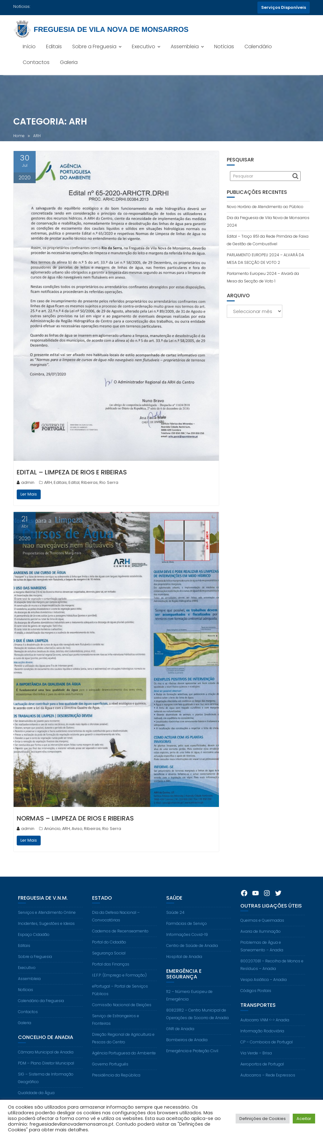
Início (29, 46)
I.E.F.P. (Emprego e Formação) (119, 982)
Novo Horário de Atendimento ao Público (265, 206)
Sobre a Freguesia (94, 46)
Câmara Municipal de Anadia (45, 1058)
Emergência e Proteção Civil (192, 1057)
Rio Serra (108, 482)
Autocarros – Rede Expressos (267, 1081)
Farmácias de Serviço (186, 930)
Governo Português (110, 1071)
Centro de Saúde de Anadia (192, 952)
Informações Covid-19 (187, 941)
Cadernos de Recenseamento (120, 938)
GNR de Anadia (180, 1035)
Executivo (143, 46)
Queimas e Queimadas (262, 927)
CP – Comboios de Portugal (266, 1048)
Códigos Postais (255, 997)
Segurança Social (109, 960)
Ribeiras (89, 482)
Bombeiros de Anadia (187, 1046)
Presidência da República (116, 1082)
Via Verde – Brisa (256, 1059)
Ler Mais (29, 494)
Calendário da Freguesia (41, 1007)
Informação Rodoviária (262, 1037)
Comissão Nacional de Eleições (121, 1011)
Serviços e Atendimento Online (47, 919)
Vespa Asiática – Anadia (263, 986)
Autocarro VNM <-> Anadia (264, 1026)
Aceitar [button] (304, 1119)
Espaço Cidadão (34, 941)
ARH (48, 482)
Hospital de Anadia (184, 963)
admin (25, 482)
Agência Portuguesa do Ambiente (124, 1060)
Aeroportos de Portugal (262, 1070)
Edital (73, 482)
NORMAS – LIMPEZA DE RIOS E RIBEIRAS (75, 818)
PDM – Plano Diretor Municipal (46, 1069)
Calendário (258, 46)
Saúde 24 (175, 919)
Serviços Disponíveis (283, 7)
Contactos (36, 62)
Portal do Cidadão (109, 949)
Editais (54, 46)
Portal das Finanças (110, 971)
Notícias (224, 46)
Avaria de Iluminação (260, 938)
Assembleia (185, 46)
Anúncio (52, 829)
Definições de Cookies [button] (262, 1119)
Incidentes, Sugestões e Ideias (46, 930)
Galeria (69, 62)
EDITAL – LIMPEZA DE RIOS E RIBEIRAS (72, 472)
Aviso (77, 829)
